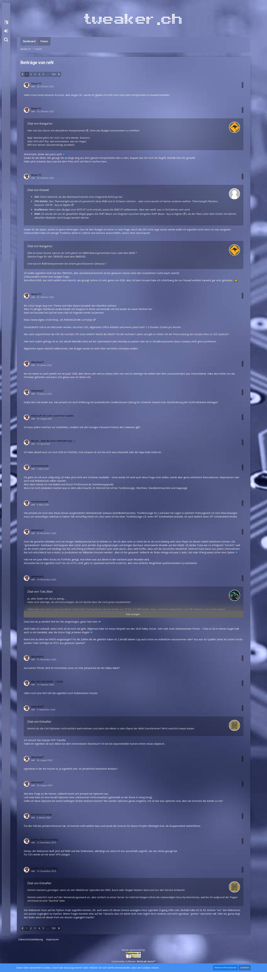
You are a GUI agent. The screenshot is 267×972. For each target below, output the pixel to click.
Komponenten (77, 130)
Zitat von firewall (38, 190)
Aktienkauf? (37, 362)
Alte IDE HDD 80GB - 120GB (47, 681)
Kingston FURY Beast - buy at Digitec (161, 213)
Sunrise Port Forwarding (44, 839)
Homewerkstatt (39, 465)
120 (53, 74)
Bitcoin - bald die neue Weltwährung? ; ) (53, 440)
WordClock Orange (41, 814)
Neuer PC (36, 83)
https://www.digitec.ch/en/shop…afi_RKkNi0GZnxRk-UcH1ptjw (58, 319)
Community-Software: (134, 961)
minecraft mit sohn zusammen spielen (52, 415)
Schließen (244, 967)
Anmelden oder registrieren (6, 31)
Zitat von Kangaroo (39, 123)
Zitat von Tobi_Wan (40, 591)
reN (33, 86)
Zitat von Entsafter (39, 721)
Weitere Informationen (225, 967)
